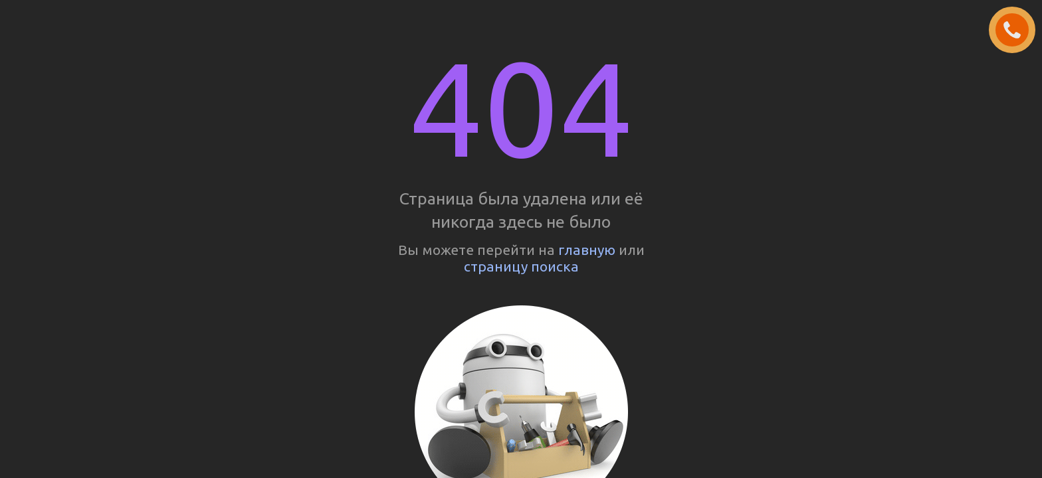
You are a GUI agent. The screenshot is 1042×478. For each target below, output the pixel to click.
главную (586, 250)
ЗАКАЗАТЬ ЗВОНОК (1017, 30)
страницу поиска (521, 266)
